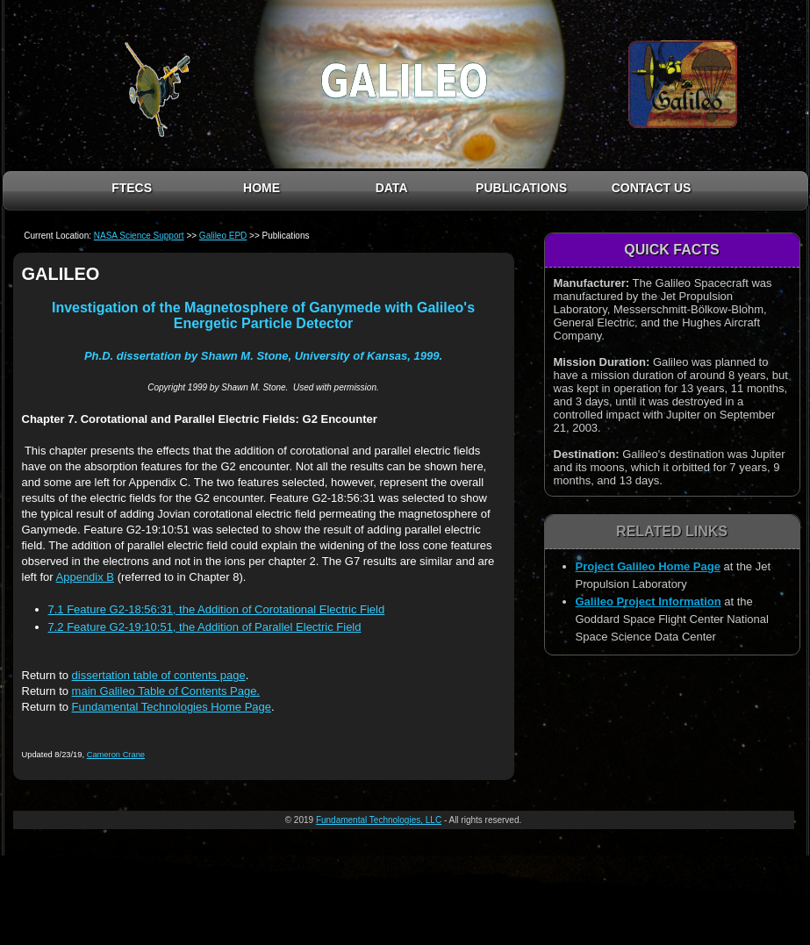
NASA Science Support (139, 235)
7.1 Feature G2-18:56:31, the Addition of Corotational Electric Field (216, 609)
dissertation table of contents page (159, 675)
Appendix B (85, 576)
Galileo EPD (223, 235)
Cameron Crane (116, 754)
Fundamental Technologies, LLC (378, 820)
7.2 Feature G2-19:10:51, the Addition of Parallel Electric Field (205, 627)
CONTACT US (652, 188)
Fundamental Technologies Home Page (171, 706)
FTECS (131, 188)
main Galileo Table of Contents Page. (166, 691)
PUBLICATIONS (521, 188)
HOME (261, 188)
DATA (392, 188)
